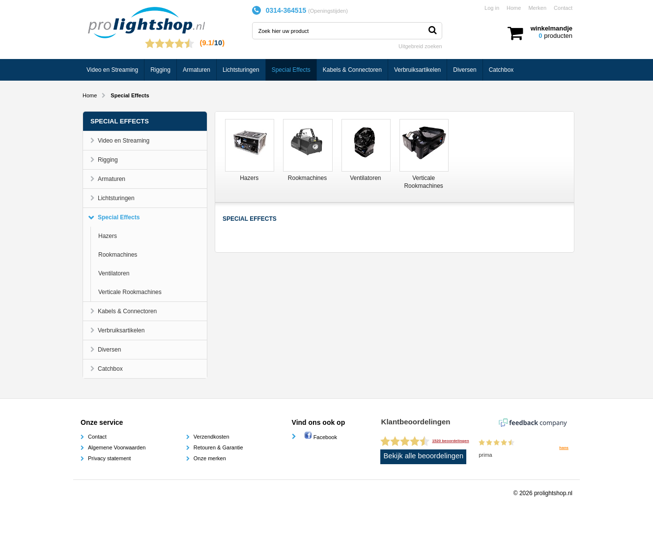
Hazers (107, 236)
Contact (563, 8)
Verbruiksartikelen (417, 69)
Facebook (320, 437)
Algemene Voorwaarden (116, 447)
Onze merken (210, 458)
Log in (491, 8)
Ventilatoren (113, 273)
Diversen (464, 69)
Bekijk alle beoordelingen (424, 456)
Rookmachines (117, 254)
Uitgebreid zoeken (420, 46)
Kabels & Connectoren (352, 69)
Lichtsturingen (241, 69)
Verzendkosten (211, 437)
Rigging (160, 69)
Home (514, 8)
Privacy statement (109, 458)
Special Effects (291, 69)
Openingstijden (328, 11)
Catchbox (501, 69)
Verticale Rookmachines (130, 292)
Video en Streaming (112, 69)
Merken (537, 8)
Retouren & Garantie (218, 447)
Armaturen (196, 69)
